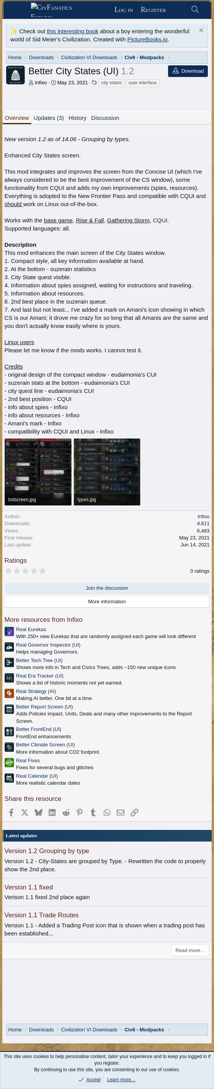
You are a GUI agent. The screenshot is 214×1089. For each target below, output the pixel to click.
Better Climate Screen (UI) (45, 745)
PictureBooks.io (147, 39)
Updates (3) (49, 117)
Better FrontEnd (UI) (38, 729)
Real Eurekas (31, 629)
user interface (143, 82)
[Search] (195, 10)
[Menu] (20, 10)
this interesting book (72, 31)
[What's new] (178, 10)
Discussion (105, 117)
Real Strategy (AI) (36, 691)
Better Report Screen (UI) (44, 707)
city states (111, 82)
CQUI (160, 220)
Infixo (41, 82)
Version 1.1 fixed (29, 887)
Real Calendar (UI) (37, 776)
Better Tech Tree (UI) (39, 660)
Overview (17, 117)
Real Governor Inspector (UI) (48, 645)
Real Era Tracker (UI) (40, 676)
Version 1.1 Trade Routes (42, 915)
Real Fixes (28, 760)
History (77, 117)
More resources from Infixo (44, 619)
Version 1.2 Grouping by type (47, 851)
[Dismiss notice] (200, 31)
